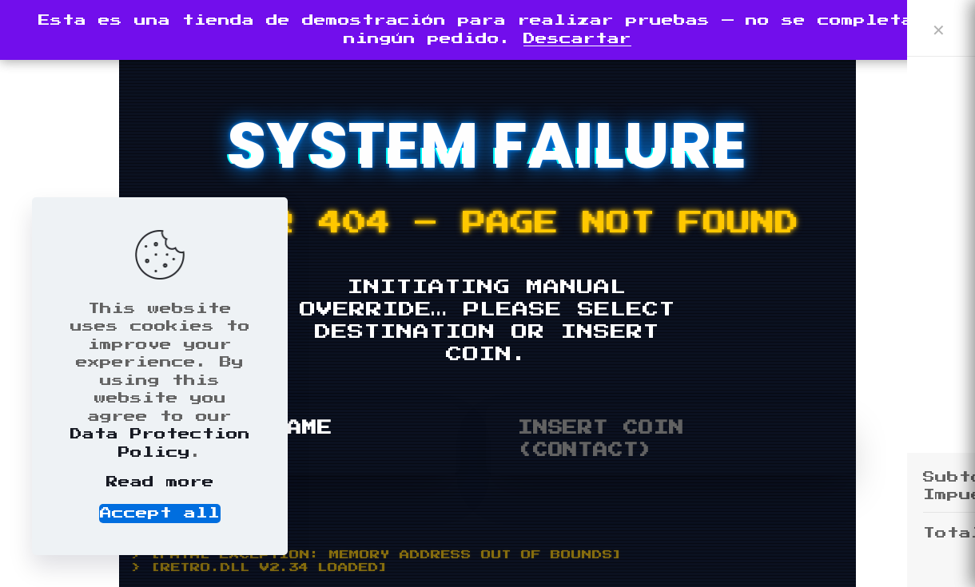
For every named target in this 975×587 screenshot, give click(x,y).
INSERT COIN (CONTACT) (601, 439)
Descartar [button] (577, 39)
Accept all (160, 513)
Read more (160, 482)
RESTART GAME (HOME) (241, 439)
